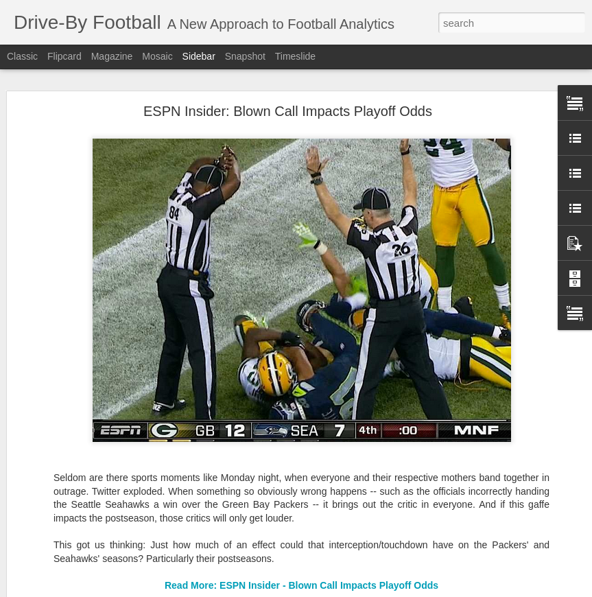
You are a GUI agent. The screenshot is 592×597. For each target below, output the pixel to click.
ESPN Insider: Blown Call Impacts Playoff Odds (287, 111)
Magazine (112, 56)
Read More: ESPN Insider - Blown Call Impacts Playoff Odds (301, 585)
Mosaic (157, 56)
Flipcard (64, 56)
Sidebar (198, 56)
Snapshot (245, 56)
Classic (22, 56)
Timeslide (295, 56)
